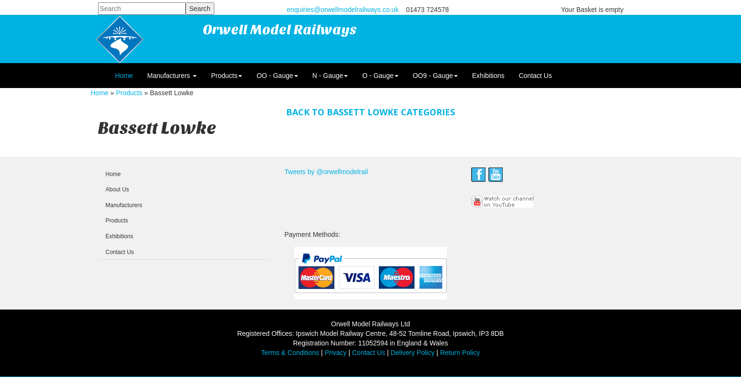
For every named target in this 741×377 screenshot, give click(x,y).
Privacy (336, 352)
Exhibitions (488, 75)
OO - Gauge (277, 75)
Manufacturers (172, 75)
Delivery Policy (413, 352)
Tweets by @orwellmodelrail (326, 172)
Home (124, 75)
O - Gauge (380, 75)
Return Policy (460, 352)
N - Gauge (330, 75)
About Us (117, 189)
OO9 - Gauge (435, 75)
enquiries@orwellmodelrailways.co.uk (343, 9)
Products (226, 75)
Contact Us (535, 75)
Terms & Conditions (290, 352)
